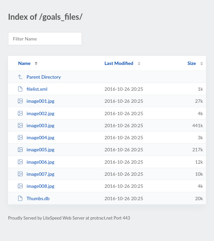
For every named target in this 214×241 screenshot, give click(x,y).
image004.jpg (35, 137)
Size (192, 63)
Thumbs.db (33, 198)
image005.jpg (35, 149)
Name (24, 63)
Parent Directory (39, 77)
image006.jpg (35, 162)
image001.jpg (35, 101)
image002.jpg (35, 113)
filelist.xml (32, 89)
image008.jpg (35, 186)
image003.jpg (35, 125)
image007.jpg (35, 174)
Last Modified (119, 63)
